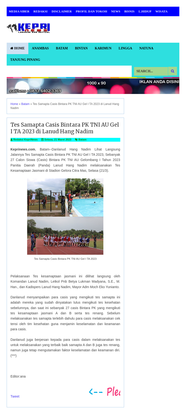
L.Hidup (145, 11)
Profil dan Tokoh (91, 11)
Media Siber (19, 11)
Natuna (146, 48)
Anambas (40, 48)
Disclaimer (62, 11)
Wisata (162, 11)
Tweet (14, 396)
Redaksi (40, 11)
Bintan (81, 48)
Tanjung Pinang (25, 60)
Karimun (103, 48)
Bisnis (129, 11)
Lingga (125, 48)
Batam (62, 48)
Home (17, 48)
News (115, 11)
